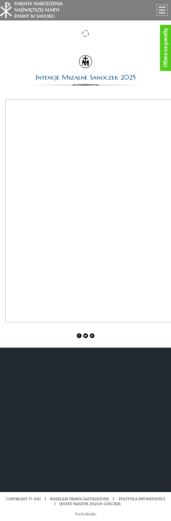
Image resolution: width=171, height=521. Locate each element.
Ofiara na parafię (166, 48)
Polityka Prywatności (141, 499)
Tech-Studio (85, 514)
